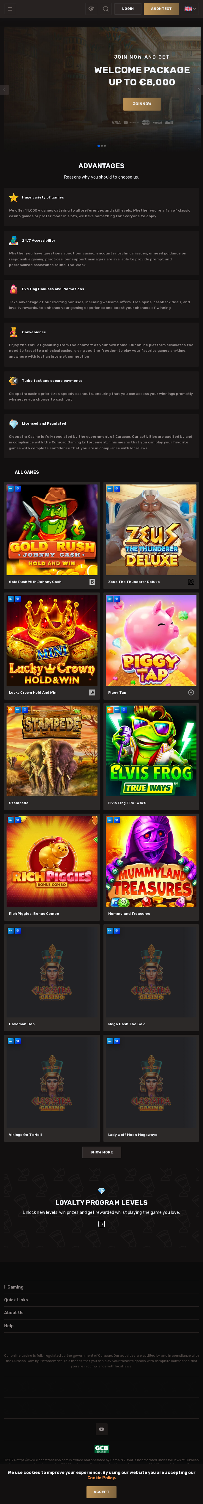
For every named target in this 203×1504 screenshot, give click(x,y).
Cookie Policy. (101, 1477)
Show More (101, 1152)
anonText (161, 9)
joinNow (142, 103)
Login (128, 9)
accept (101, 1492)
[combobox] (190, 9)
